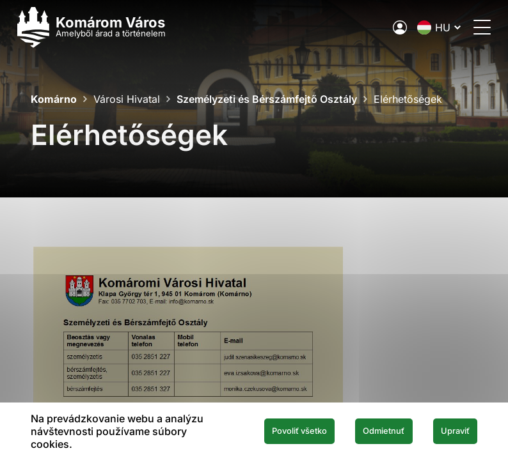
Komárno (54, 99)
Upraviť (449, 431)
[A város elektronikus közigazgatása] (386, 27)
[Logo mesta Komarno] (105, 27)
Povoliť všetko (270, 431)
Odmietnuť (368, 431)
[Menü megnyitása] (468, 27)
